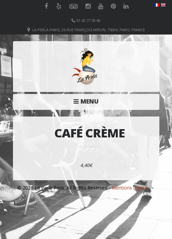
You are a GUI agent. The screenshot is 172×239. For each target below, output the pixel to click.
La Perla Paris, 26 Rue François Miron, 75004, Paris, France (88, 29)
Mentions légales (130, 188)
